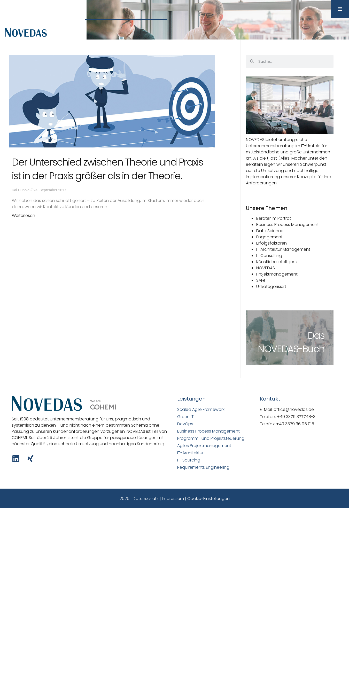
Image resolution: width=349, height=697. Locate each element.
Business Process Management (287, 225)
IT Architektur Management (283, 249)
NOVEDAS (265, 268)
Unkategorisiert (271, 286)
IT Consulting (269, 256)
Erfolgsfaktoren (271, 243)
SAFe (261, 280)
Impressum (173, 499)
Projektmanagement (277, 274)
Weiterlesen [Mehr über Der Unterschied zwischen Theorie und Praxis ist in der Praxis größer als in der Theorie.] (23, 215)
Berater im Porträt (273, 218)
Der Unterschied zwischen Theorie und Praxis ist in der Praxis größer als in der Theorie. (107, 169)
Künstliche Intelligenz (277, 262)
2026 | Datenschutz (139, 499)
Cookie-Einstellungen (208, 499)
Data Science (269, 231)
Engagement (269, 237)
